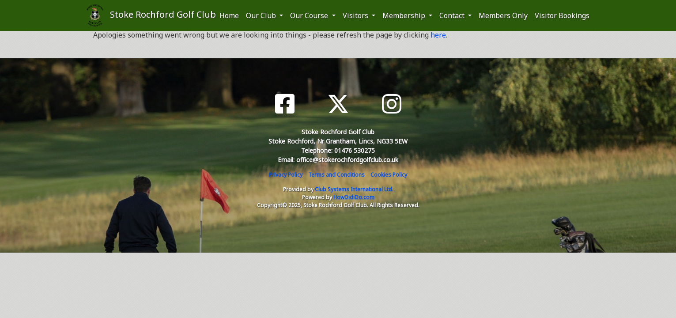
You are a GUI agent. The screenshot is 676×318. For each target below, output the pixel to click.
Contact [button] (452, 15)
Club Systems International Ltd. (354, 189)
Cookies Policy (388, 174)
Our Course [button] (310, 15)
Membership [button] (404, 15)
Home (229, 15)
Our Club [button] (262, 15)
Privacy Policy (285, 174)
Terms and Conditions (336, 174)
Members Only (503, 15)
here (438, 35)
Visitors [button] (356, 15)
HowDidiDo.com (353, 197)
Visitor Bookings (562, 15)
